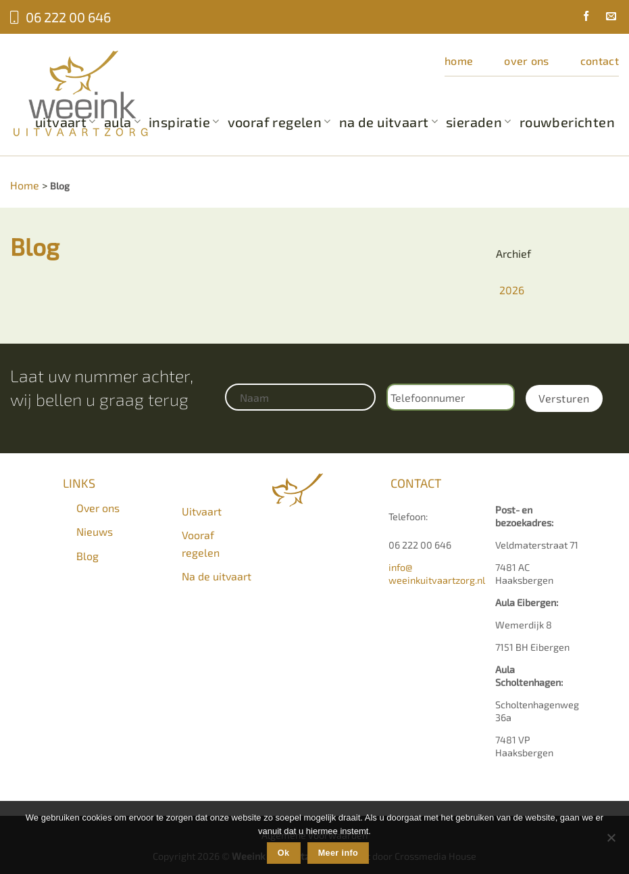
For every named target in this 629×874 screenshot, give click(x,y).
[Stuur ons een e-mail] (606, 17)
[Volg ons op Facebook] (581, 17)
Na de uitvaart (388, 122)
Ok (284, 853)
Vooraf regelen (279, 122)
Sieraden (478, 122)
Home (459, 60)
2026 (511, 289)
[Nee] (611, 841)
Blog (87, 555)
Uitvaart (202, 511)
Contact (599, 60)
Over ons (526, 60)
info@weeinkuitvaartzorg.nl (436, 573)
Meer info (338, 853)
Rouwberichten (567, 122)
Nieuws (94, 531)
